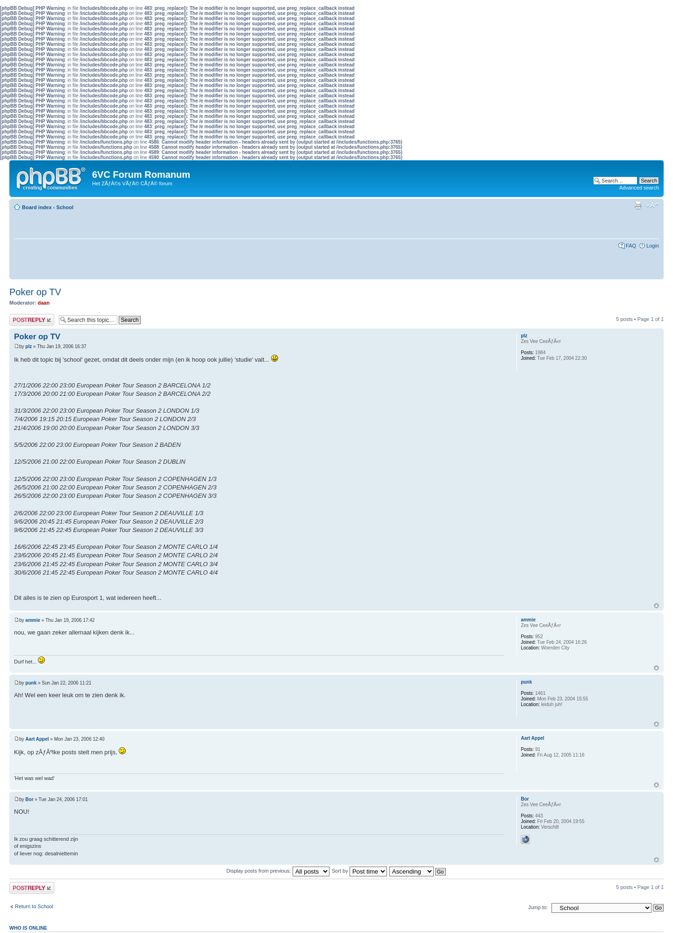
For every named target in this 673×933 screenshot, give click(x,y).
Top (656, 605)
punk (30, 682)
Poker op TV (35, 292)
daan (44, 303)
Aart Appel (37, 739)
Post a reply (31, 320)
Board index (37, 207)
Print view (638, 205)
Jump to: (538, 907)
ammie (32, 620)
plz (28, 346)
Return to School (34, 906)
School (64, 207)
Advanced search (639, 187)
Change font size (652, 205)
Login (652, 245)
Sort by (359, 871)
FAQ (631, 245)
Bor (29, 799)
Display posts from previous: (278, 871)
